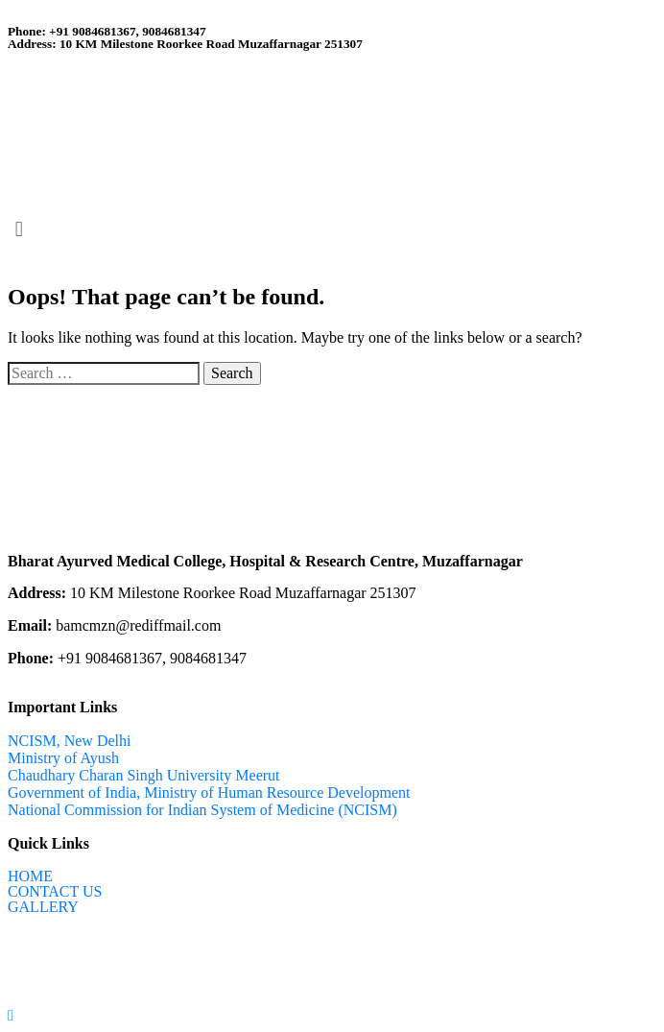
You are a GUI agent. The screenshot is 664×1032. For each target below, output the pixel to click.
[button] (332, 230)
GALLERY (43, 907)
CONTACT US (55, 892)
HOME (30, 876)
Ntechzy (207, 960)
